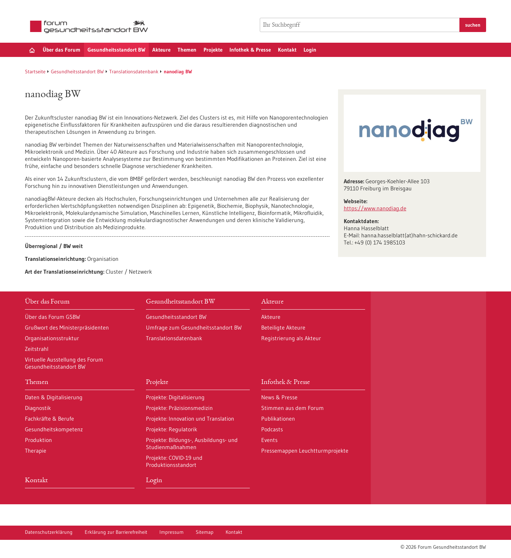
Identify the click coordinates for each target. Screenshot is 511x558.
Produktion (38, 439)
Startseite (35, 71)
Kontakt (287, 49)
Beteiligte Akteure (283, 327)
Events (269, 439)
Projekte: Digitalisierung (175, 397)
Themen (187, 49)
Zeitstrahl (36, 348)
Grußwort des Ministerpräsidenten (67, 327)
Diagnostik (38, 407)
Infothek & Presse (250, 49)
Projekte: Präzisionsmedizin (179, 407)
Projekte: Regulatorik (171, 429)
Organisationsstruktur (52, 338)
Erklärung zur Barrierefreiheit (116, 532)
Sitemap (205, 532)
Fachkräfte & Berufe (49, 418)
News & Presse (279, 397)
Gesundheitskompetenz (54, 429)
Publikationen (278, 418)
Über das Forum (61, 49)
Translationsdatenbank (133, 71)
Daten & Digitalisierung (54, 397)
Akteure (161, 49)
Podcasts (272, 429)
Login (310, 49)
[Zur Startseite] (91, 27)
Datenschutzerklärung (49, 532)
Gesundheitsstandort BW (116, 49)
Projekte (213, 49)
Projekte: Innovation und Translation (190, 418)
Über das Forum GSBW (52, 316)
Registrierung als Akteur (291, 338)
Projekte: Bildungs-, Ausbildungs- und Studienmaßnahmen (192, 443)
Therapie (35, 450)
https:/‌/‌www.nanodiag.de (375, 208)
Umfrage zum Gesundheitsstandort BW (194, 327)
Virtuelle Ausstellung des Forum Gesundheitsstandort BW (64, 363)
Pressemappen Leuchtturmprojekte (304, 450)
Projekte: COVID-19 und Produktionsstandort (174, 461)
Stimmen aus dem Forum (292, 407)
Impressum (171, 532)
